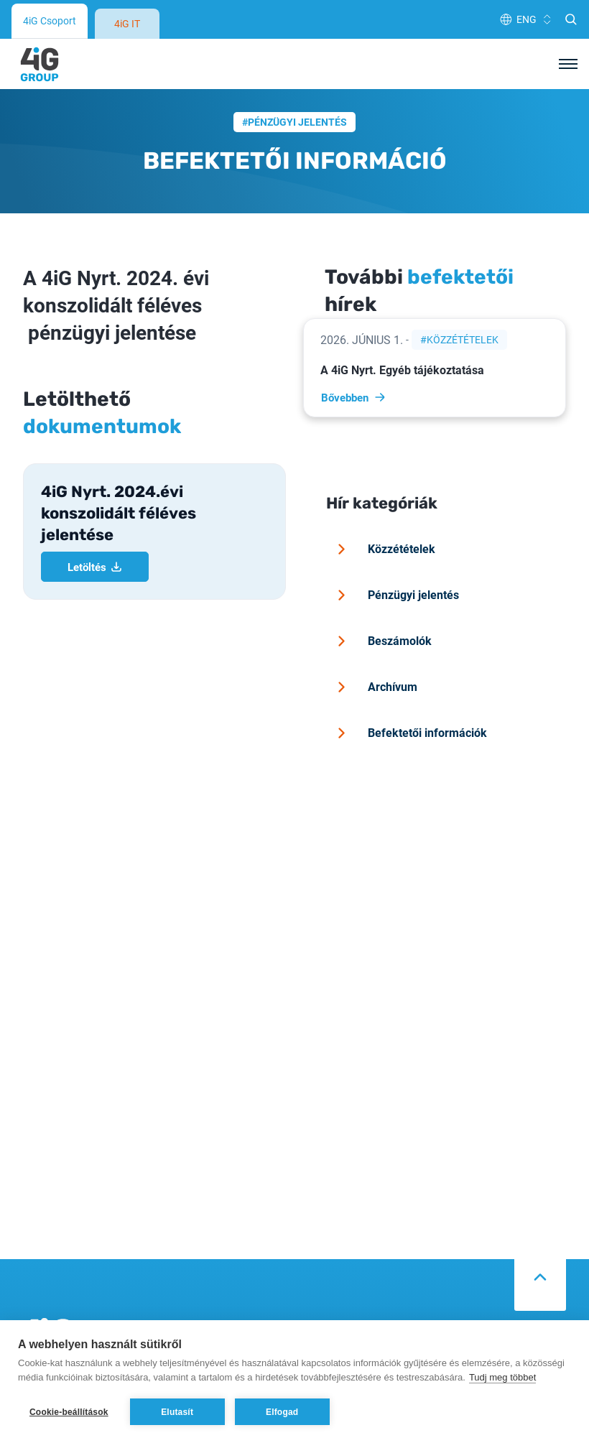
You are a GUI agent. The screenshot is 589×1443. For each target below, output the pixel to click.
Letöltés (95, 526)
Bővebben (354, 357)
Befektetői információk (410, 692)
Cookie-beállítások (68, 1412)
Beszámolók (382, 600)
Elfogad (282, 1412)
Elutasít (177, 1412)
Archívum (375, 646)
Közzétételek (462, 299)
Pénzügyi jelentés (297, 81)
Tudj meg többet (502, 1377)
